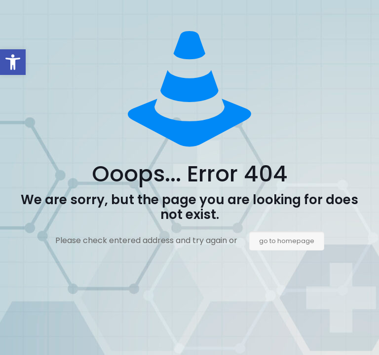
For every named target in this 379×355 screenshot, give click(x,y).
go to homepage (286, 241)
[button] (13, 62)
